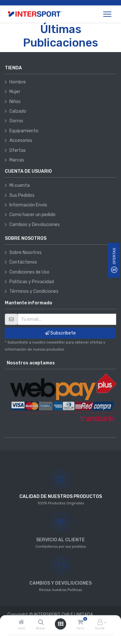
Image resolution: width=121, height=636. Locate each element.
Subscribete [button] (60, 333)
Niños (15, 101)
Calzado (17, 111)
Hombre (17, 82)
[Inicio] (21, 622)
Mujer (14, 91)
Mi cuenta (19, 185)
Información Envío (28, 205)
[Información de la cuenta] (100, 622)
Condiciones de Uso (29, 272)
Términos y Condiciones (33, 291)
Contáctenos (23, 262)
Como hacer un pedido (32, 214)
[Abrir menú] (60, 624)
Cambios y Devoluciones (34, 224)
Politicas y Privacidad (31, 281)
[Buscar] (41, 622)
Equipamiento (23, 131)
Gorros (16, 121)
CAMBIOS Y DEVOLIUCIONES (60, 583)
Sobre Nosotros (25, 252)
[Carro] (80, 622)
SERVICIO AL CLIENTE (60, 540)
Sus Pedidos (22, 195)
